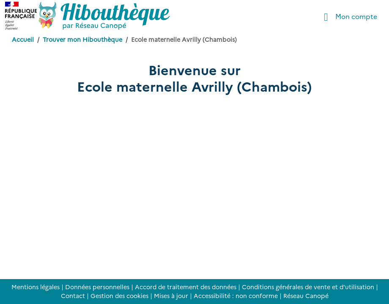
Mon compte (348, 17)
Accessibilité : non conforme (236, 295)
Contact (73, 295)
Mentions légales (35, 286)
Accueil (23, 39)
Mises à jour (171, 295)
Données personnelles (97, 286)
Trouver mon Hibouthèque (82, 39)
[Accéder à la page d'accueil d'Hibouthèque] (104, 16)
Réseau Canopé (306, 295)
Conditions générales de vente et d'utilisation (308, 286)
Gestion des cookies (119, 295)
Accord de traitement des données (185, 286)
